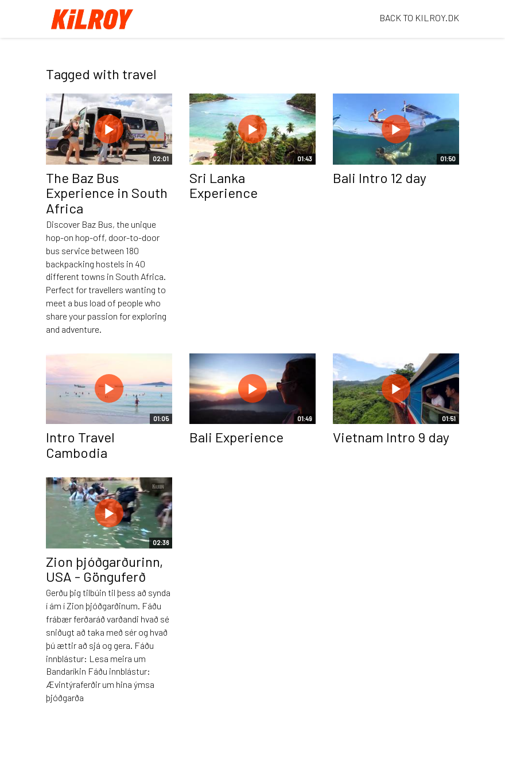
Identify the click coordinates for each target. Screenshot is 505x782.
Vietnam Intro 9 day (391, 437)
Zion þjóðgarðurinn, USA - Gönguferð (104, 569)
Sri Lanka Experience (223, 185)
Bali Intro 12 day (379, 177)
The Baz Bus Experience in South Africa (107, 192)
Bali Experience (236, 437)
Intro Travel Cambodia (80, 444)
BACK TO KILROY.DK (419, 17)
